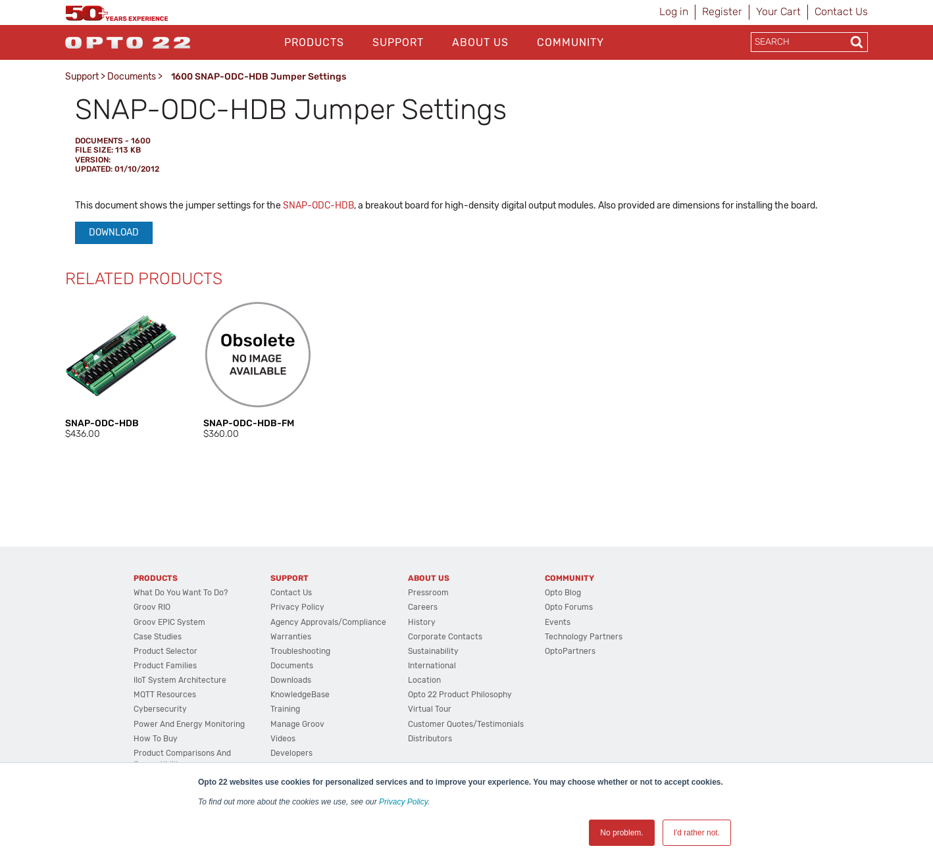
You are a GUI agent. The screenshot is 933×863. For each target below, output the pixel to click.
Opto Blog (563, 592)
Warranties (290, 636)
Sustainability (433, 651)
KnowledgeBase (300, 694)
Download (114, 232)
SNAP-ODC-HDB (318, 205)
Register (722, 11)
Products (314, 42)
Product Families (165, 665)
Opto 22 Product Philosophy (460, 694)
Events (557, 622)
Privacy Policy (403, 801)
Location (424, 680)
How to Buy (156, 738)
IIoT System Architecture (180, 680)
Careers (423, 607)
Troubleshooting (300, 651)
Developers (291, 753)
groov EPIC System (169, 622)
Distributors (430, 738)
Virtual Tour (429, 709)
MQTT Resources (165, 694)
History (422, 622)
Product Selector (165, 651)
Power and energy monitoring (189, 724)
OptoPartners (570, 651)
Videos (282, 738)
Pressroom (428, 592)
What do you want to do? (181, 592)
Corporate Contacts (445, 636)
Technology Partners (583, 636)
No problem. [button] (621, 832)
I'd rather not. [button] (697, 832)
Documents (131, 76)
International (432, 665)
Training (285, 709)
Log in (673, 11)
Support (398, 42)
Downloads (290, 680)
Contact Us (841, 11)
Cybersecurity (160, 709)
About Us (480, 42)
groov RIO (152, 607)
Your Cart (778, 11)
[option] (121, 370)
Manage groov (297, 724)
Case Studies (158, 636)
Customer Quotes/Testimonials (466, 724)
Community (570, 42)
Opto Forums (569, 607)
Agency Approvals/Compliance (328, 622)
